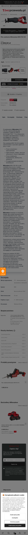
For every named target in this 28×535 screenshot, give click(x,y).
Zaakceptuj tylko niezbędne (15, 516)
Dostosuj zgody (14, 522)
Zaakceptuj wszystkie (15, 525)
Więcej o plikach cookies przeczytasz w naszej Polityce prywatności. (12, 510)
